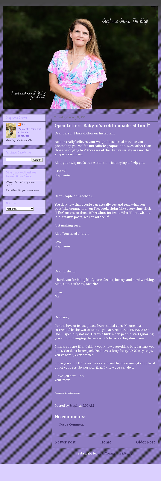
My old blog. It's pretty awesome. (22, 190)
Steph (24, 124)
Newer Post (65, 442)
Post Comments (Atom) (115, 453)
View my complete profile (19, 140)
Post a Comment (71, 424)
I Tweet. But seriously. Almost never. (21, 184)
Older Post (145, 442)
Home (105, 442)
